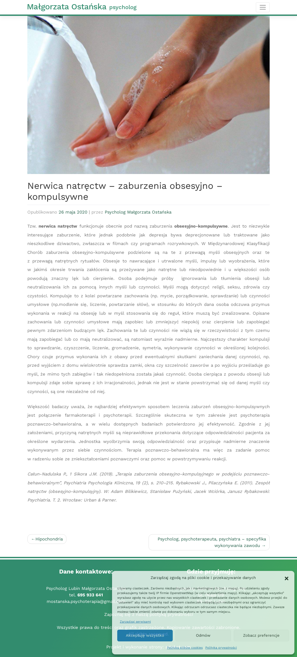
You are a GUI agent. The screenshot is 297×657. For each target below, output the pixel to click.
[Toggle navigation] (263, 7)
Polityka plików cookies (185, 647)
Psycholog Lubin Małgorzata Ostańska (86, 588)
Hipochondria (49, 539)
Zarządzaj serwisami (135, 621)
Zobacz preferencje (261, 635)
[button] (286, 578)
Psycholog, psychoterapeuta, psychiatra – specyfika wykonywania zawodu (212, 542)
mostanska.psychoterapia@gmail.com (86, 601)
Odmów (203, 635)
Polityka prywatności (221, 647)
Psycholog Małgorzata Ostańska (138, 212)
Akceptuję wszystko (145, 635)
